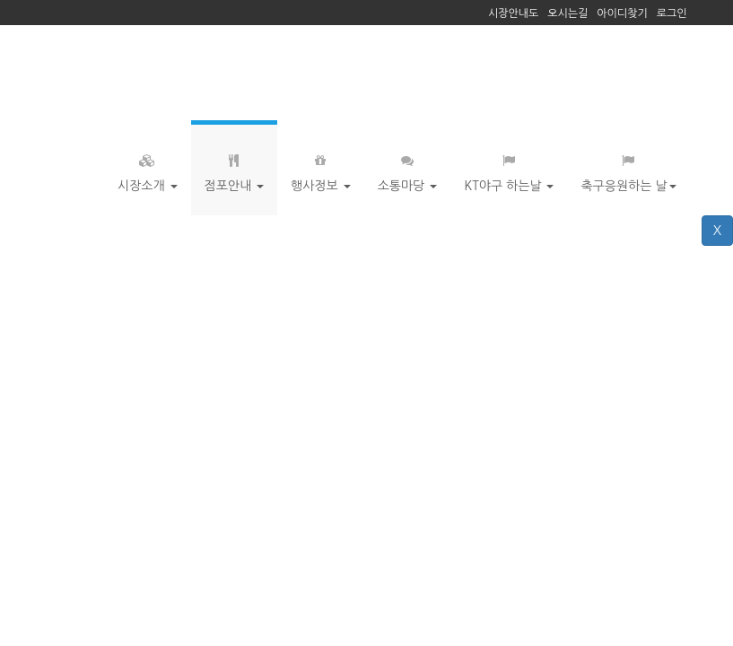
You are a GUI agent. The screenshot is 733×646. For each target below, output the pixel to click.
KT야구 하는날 (509, 168)
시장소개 (148, 168)
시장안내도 (513, 13)
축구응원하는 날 (628, 168)
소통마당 (408, 168)
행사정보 (321, 168)
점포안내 (235, 168)
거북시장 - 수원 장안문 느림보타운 (164, 72)
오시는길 (567, 13)
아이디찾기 (622, 13)
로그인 (672, 13)
